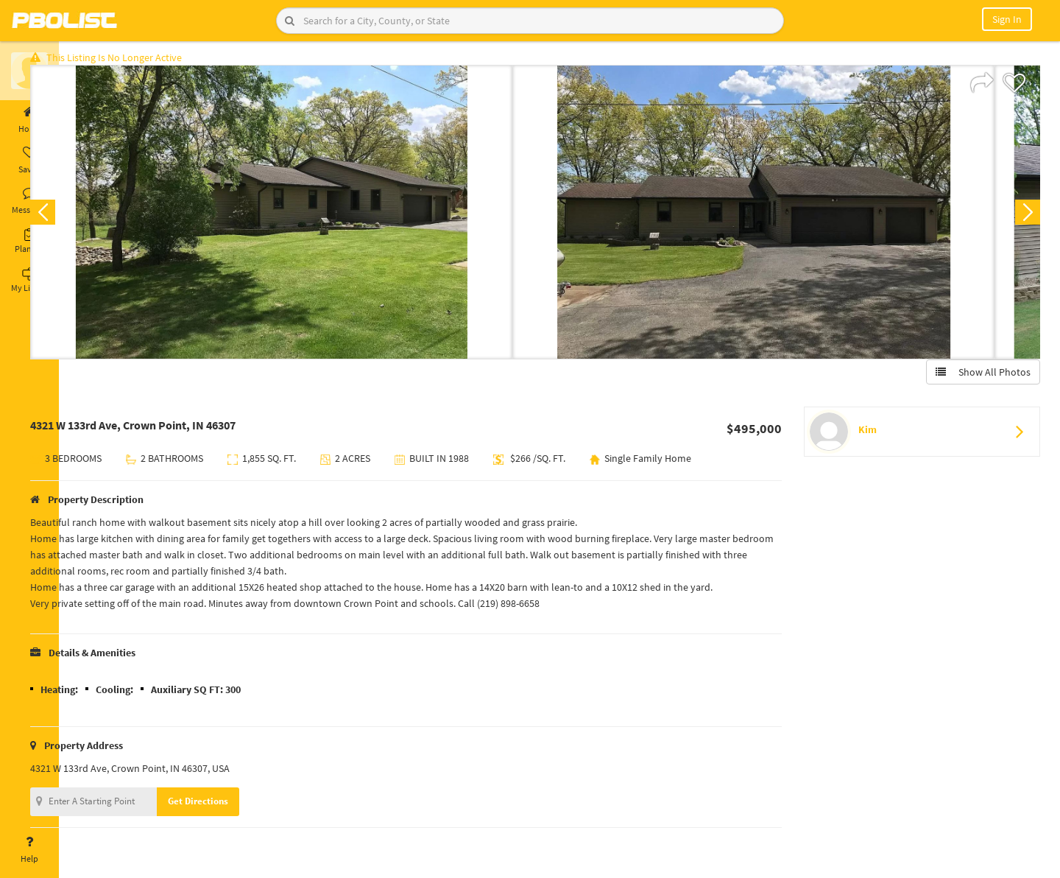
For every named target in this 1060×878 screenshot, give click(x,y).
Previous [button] (82, 218)
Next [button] (1021, 218)
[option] (311, 218)
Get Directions (238, 807)
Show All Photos (977, 377)
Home (29, 120)
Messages (29, 201)
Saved (29, 161)
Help (29, 850)
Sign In (1007, 19)
